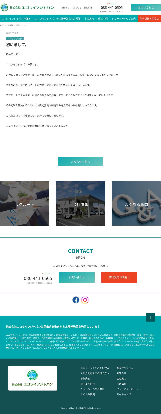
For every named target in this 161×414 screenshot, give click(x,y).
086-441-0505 (112, 7)
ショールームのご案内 (124, 18)
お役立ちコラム (125, 368)
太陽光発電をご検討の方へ (94, 373)
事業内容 (85, 378)
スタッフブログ (14, 38)
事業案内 (89, 18)
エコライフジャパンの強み (16, 18)
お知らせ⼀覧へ (80, 162)
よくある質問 (87, 394)
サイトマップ (124, 394)
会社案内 (77, 7)
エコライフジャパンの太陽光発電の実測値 (57, 18)
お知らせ (65, 7)
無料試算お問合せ (149, 18)
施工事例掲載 (87, 383)
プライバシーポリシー (129, 389)
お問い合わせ (146, 7)
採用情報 (88, 7)
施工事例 (103, 18)
